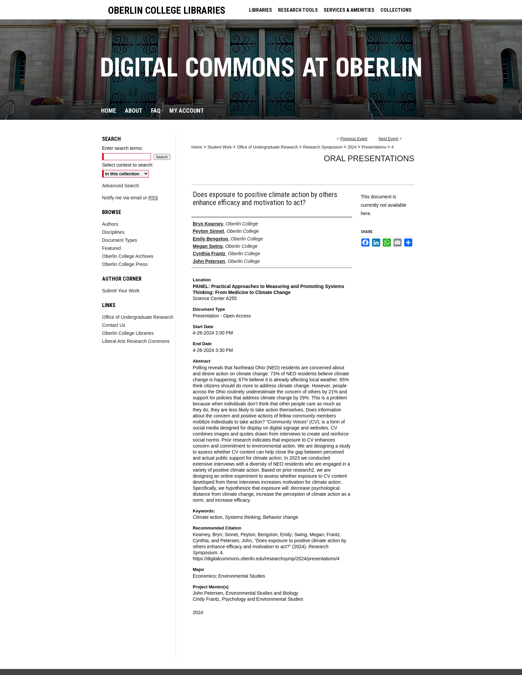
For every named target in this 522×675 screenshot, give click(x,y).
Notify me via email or (130, 197)
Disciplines (113, 232)
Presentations (374, 147)
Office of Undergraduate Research (268, 147)
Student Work (220, 147)
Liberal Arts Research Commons (136, 341)
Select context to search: (127, 165)
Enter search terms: (122, 148)
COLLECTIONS (396, 10)
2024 (353, 147)
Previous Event (353, 138)
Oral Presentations (369, 158)
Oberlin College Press (125, 264)
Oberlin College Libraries (128, 333)
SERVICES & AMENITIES (349, 10)
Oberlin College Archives (127, 256)
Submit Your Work (121, 290)
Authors (110, 224)
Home (196, 147)
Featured (111, 248)
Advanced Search (120, 185)
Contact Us (113, 325)
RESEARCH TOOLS (298, 10)
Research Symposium (323, 147)
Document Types (119, 240)
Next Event (389, 138)
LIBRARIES (260, 10)
